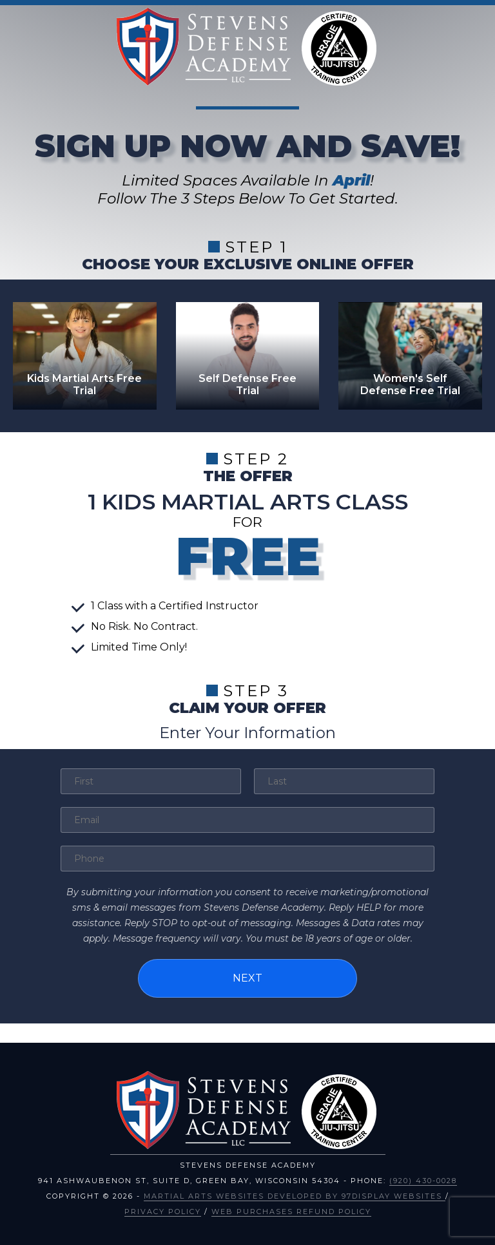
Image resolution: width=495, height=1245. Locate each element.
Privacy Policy (162, 1211)
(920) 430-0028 (423, 1180)
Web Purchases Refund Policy (291, 1211)
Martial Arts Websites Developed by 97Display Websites (294, 1196)
